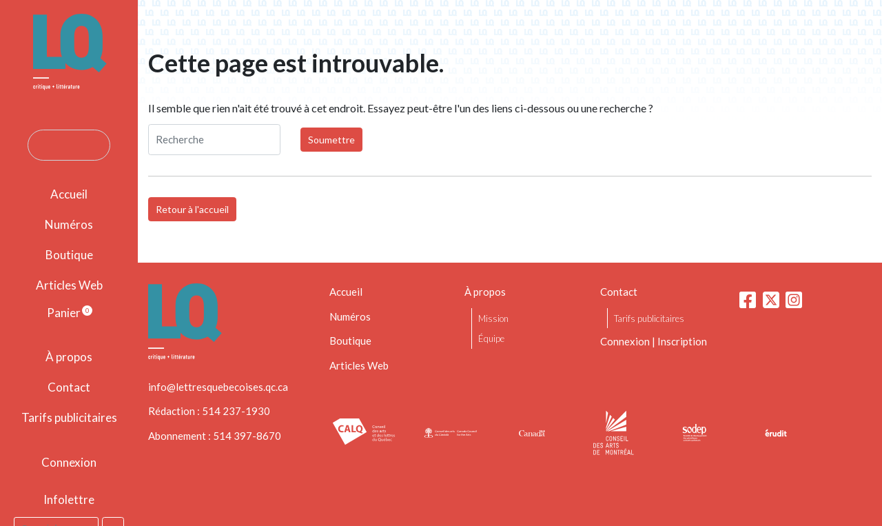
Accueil (69, 194)
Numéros (69, 224)
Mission (493, 318)
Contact (69, 387)
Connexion (68, 462)
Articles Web (69, 285)
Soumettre (331, 139)
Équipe (491, 338)
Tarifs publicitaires (69, 417)
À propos (68, 357)
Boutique (69, 254)
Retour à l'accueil (192, 209)
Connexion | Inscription (653, 341)
